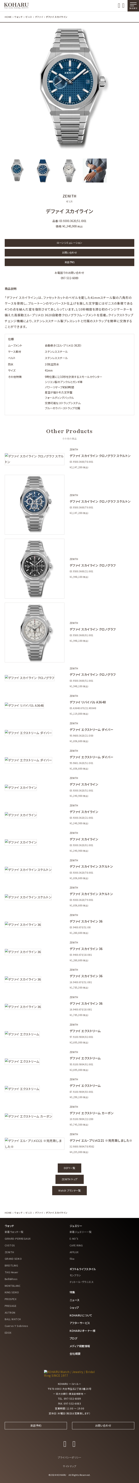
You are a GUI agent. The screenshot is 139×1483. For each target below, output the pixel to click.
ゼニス (28, 16)
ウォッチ (18, 16)
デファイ (39, 16)
